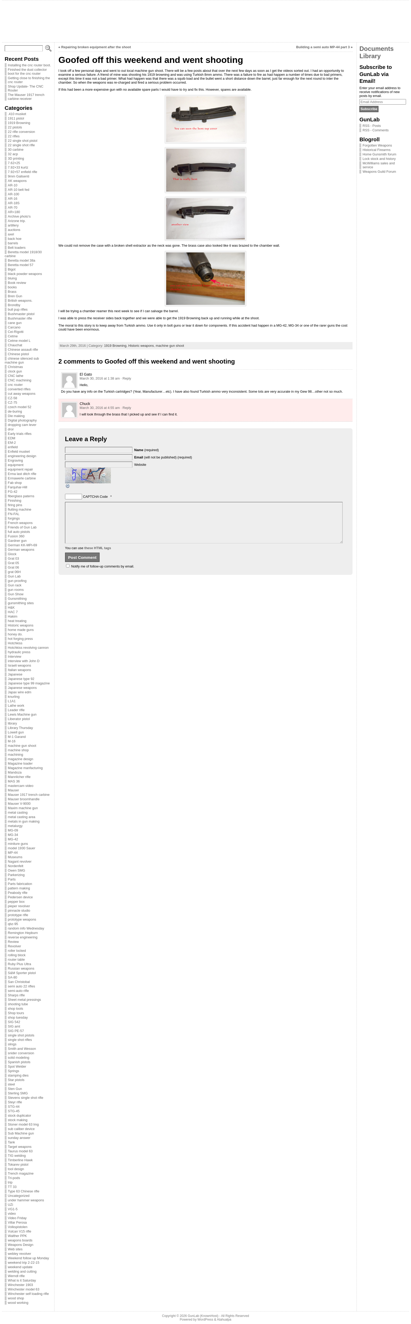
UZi (10, 1205)
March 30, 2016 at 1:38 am (100, 378)
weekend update (20, 1267)
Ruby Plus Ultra (19, 964)
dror (11, 429)
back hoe (14, 239)
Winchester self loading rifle (28, 1294)
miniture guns (18, 844)
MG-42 (13, 839)
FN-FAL (13, 514)
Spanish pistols (19, 1062)
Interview (14, 656)
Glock (12, 554)
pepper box (16, 902)
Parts (12, 879)
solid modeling (18, 1058)
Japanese (15, 674)
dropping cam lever (22, 425)
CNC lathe (15, 376)
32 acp (13, 154)
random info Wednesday (26, 928)
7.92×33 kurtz (18, 167)
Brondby (14, 305)
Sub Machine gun (21, 1133)
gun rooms (16, 590)
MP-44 (13, 853)
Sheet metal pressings (24, 1000)
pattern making (19, 888)
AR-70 (12, 207)
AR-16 (12, 199)
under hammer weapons (26, 1200)
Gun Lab (14, 576)
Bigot (11, 269)
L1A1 (12, 701)
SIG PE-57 (16, 1031)
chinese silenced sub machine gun (22, 360)
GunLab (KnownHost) (203, 1316)
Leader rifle (16, 710)
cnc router (15, 385)
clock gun (15, 371)
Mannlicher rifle (19, 777)
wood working (18, 1303)
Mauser (13, 790)
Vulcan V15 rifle (19, 1231)
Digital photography (22, 420)
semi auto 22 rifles (21, 986)
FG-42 (12, 492)
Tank (11, 1142)
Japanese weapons (22, 688)
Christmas (15, 367)
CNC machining (19, 380)
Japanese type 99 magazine (29, 683)
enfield (13, 447)
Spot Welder (17, 1066)
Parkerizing (16, 875)
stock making (18, 1120)
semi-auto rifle (18, 991)
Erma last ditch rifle (22, 474)
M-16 (11, 741)
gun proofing (17, 581)
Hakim (12, 616)
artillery (13, 225)
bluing (12, 278)
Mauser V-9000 (19, 804)
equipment (16, 465)
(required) (146, 450)
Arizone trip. (17, 221)
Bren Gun (15, 296)
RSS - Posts (372, 126)
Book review (17, 283)
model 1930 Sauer (21, 848)
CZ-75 (12, 402)
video (12, 1213)
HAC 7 (13, 612)
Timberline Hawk (20, 1160)
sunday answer (19, 1138)
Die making (16, 416)
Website (140, 465)
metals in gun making (24, 821)
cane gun (15, 323)
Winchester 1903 (20, 1285)
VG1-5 (13, 1209)
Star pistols (16, 1080)
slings (12, 1044)
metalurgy (15, 826)
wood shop (16, 1298)
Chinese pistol (18, 354)
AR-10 (12, 185)
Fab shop (15, 483)
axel (11, 234)
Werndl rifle (16, 1276)
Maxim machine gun (23, 808)
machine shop (18, 750)
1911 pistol (16, 118)
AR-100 (13, 194)
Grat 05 (13, 563)
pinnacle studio (19, 910)
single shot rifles (20, 1040)
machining (15, 754)
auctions (14, 230)
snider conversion (21, 1053)
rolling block (17, 955)
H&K (11, 607)
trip (10, 1182)
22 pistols (15, 127)
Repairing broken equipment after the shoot (96, 47)
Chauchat (15, 345)
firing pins (15, 505)
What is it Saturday (22, 1280)
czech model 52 (19, 407)
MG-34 (13, 835)
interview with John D (24, 661)
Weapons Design (20, 1245)
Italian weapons (19, 670)
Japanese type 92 (21, 679)
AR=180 (14, 212)
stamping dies (18, 1075)
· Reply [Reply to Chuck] (126, 408)
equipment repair (20, 469)
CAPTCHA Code (95, 497)
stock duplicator (19, 1115)
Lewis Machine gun (22, 714)
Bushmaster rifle (20, 318)
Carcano (14, 327)
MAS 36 (14, 781)
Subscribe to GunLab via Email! (375, 74)
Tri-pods (14, 1178)
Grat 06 (13, 567)
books (12, 287)
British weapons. (20, 300)
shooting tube (18, 1004)
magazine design (20, 759)
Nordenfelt (15, 866)
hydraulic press (19, 652)
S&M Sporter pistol (22, 973)
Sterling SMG (18, 1093)
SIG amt (14, 1026)
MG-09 (13, 830)
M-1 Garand (17, 737)
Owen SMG (16, 870)
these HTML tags (97, 556)
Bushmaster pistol (21, 314)
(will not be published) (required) (163, 457)
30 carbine (16, 150)
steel (11, 1084)
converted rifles (19, 389)
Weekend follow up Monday (28, 1258)
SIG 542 (14, 1022)
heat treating (17, 621)
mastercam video (20, 786)
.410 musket (17, 114)
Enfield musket (19, 451)
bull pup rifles (18, 309)
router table (16, 959)
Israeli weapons (19, 665)
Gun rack (14, 585)
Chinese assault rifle (23, 350)
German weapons (21, 550)
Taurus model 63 (20, 1151)
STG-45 (14, 1111)
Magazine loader (20, 763)
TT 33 (12, 1187)
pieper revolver (19, 906)
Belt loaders (17, 248)
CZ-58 (12, 398)
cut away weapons (21, 394)
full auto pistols (19, 532)
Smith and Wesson (22, 1049)
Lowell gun (16, 732)
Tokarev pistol (18, 1164)
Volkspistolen (18, 1227)
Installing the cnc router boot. (29, 65)
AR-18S (14, 203)
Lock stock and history (379, 159)
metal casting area (21, 817)
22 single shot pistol (22, 141)
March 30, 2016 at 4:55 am (100, 408)
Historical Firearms (377, 150)
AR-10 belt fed (18, 190)
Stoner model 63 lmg (23, 1124)
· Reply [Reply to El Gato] (126, 378)
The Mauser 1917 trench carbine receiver (26, 97)
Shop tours (16, 1013)
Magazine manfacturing (25, 768)
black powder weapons (25, 274)
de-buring (15, 411)
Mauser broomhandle (24, 799)
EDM (11, 438)
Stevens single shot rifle (25, 1098)
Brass (12, 292)
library (12, 723)
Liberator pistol (19, 719)
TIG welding (17, 1156)
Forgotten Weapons (377, 145)
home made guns (21, 630)
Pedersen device (20, 897)
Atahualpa (224, 1319)
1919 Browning (19, 123)
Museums (15, 857)
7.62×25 (14, 163)
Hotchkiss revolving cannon (28, 648)
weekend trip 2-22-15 (23, 1262)
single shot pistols (21, 1035)
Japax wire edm (19, 692)
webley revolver (19, 1254)
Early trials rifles (19, 434)
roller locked (17, 951)
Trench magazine (21, 1173)
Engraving (15, 460)
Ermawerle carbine (22, 478)
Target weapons (19, 1147)
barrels (13, 243)
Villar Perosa (17, 1222)
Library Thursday (20, 728)
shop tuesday (18, 1017)
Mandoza (15, 772)
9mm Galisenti (18, 176)
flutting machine (19, 509)
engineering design (22, 456)
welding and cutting (22, 1271)
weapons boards (20, 1240)
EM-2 (12, 443)
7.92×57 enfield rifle (22, 172)
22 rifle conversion (21, 132)
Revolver (14, 946)
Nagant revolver (19, 861)
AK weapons (17, 181)
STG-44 (14, 1107)
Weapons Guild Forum (379, 172)
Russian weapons (21, 968)
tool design (16, 1169)
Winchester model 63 (23, 1289)
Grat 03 (13, 558)
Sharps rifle (16, 995)
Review (13, 942)
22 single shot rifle (21, 145)
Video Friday (17, 1218)
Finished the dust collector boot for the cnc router (27, 71)
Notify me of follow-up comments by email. (102, 574)
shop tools (15, 1008)
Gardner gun (17, 541)
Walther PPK (17, 1236)
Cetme (13, 336)
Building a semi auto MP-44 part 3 (323, 47)
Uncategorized (19, 1196)
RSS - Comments (376, 130)
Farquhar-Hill (17, 487)
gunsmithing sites (21, 603)
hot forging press (20, 639)
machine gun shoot (22, 746)
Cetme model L (19, 341)
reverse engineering (22, 937)
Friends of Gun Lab (22, 527)
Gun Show (16, 594)
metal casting (18, 812)
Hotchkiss (15, 643)
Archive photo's (19, 216)
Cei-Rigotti (16, 332)
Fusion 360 (16, 536)
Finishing (14, 500)
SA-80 (12, 977)
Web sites (15, 1249)
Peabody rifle (18, 893)
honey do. (15, 634)
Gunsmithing (17, 599)
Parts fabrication (20, 884)
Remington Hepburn (23, 933)
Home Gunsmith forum (379, 154)
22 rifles (14, 136)
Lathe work (16, 705)
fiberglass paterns (21, 496)
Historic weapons (20, 625)
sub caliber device (21, 1129)
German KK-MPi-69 (22, 545)
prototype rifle (18, 915)
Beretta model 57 (20, 265)
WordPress (205, 1319)
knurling (14, 697)
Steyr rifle (15, 1102)
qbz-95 (13, 924)
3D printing (16, 158)
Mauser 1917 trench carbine (29, 795)
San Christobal (19, 982)
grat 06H (14, 572)
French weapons (20, 523)
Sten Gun (15, 1089)
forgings (14, 518)
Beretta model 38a (21, 260)
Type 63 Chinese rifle (23, 1191)
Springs (13, 1071)
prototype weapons (22, 919)
